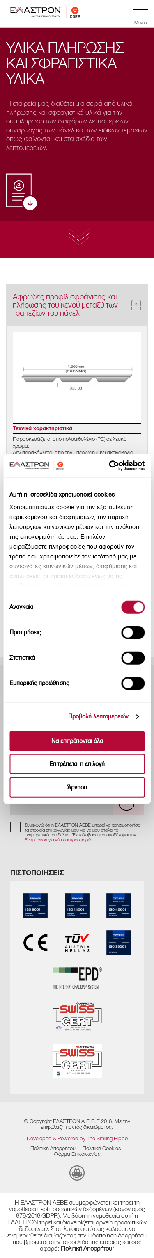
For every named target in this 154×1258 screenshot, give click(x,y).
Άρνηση (77, 787)
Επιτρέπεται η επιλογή (77, 764)
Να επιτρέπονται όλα (77, 741)
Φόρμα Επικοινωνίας (77, 1154)
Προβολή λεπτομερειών (98, 716)
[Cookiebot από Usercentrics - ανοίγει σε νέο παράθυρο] (121, 465)
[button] (77, 305)
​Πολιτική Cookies (102, 1148)
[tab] (77, 305)
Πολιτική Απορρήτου (53, 1148)
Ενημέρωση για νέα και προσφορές (58, 839)
